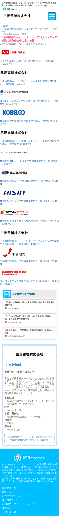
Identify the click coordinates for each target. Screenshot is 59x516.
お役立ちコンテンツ (12, 496)
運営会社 (6, 508)
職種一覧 (6, 491)
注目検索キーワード (12, 500)
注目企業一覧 (9, 487)
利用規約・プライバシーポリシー (19, 504)
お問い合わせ (9, 512)
